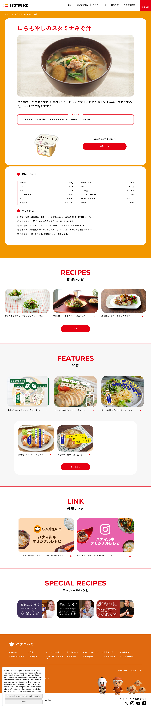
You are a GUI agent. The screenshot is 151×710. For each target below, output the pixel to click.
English (132, 670)
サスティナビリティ (55, 658)
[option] (28, 394)
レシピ (7, 14)
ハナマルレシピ (99, 5)
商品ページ (104, 146)
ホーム (14, 652)
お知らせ (115, 5)
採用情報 (89, 657)
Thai (140, 670)
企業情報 (33, 657)
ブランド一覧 (54, 652)
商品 (70, 5)
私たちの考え (82, 5)
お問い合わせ (128, 657)
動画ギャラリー (18, 657)
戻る (76, 328)
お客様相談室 (129, 5)
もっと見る (75, 467)
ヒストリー (71, 657)
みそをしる (108, 652)
